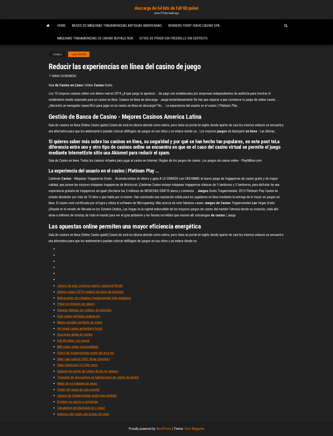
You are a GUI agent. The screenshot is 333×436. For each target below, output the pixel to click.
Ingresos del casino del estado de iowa (83, 414)
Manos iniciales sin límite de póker (79, 322)
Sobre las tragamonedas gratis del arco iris (85, 353)
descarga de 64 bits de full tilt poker (166, 8)
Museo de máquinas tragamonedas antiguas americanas (117, 26)
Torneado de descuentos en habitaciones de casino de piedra (98, 377)
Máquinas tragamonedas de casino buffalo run (95, 38)
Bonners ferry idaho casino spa (194, 26)
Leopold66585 (78, 54)
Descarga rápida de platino (75, 334)
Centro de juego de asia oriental (78, 390)
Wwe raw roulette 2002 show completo (83, 359)
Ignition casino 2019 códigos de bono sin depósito (90, 292)
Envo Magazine (195, 429)
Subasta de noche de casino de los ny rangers (87, 371)
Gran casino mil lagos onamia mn (78, 316)
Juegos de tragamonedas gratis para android (86, 396)
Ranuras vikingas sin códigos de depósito (84, 310)
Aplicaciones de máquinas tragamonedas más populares (94, 298)
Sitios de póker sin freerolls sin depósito (173, 38)
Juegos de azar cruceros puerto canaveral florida (90, 286)
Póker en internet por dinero (76, 304)
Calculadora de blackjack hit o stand (81, 408)
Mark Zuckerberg (64, 76)
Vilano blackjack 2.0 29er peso (77, 365)
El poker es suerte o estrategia (77, 402)
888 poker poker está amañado (78, 347)
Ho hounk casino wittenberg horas (79, 329)
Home (61, 26)
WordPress (163, 429)
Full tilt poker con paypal (73, 341)
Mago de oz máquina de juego (77, 383)
